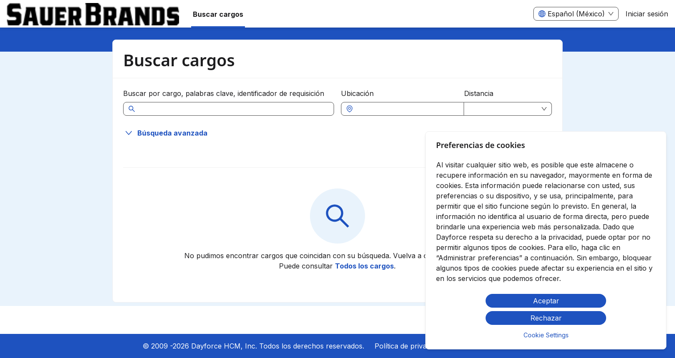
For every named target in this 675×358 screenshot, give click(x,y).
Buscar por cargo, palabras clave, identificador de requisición (223, 93)
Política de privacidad (409, 346)
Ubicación (357, 93)
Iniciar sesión (646, 13)
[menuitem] (93, 14)
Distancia (478, 93)
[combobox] (407, 109)
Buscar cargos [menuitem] (218, 14)
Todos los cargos (364, 266)
